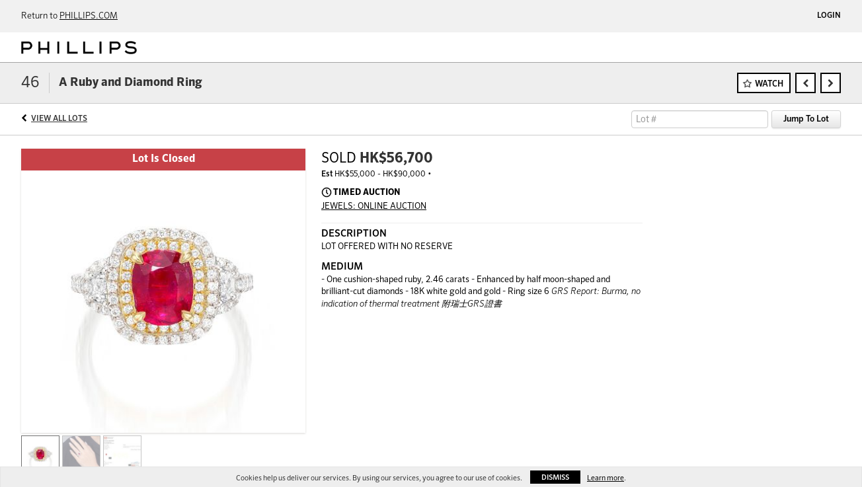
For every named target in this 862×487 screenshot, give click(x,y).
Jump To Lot (806, 119)
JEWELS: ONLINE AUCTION (373, 206)
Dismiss (555, 477)
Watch (769, 84)
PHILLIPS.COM (88, 16)
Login (829, 16)
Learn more (605, 478)
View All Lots (59, 119)
